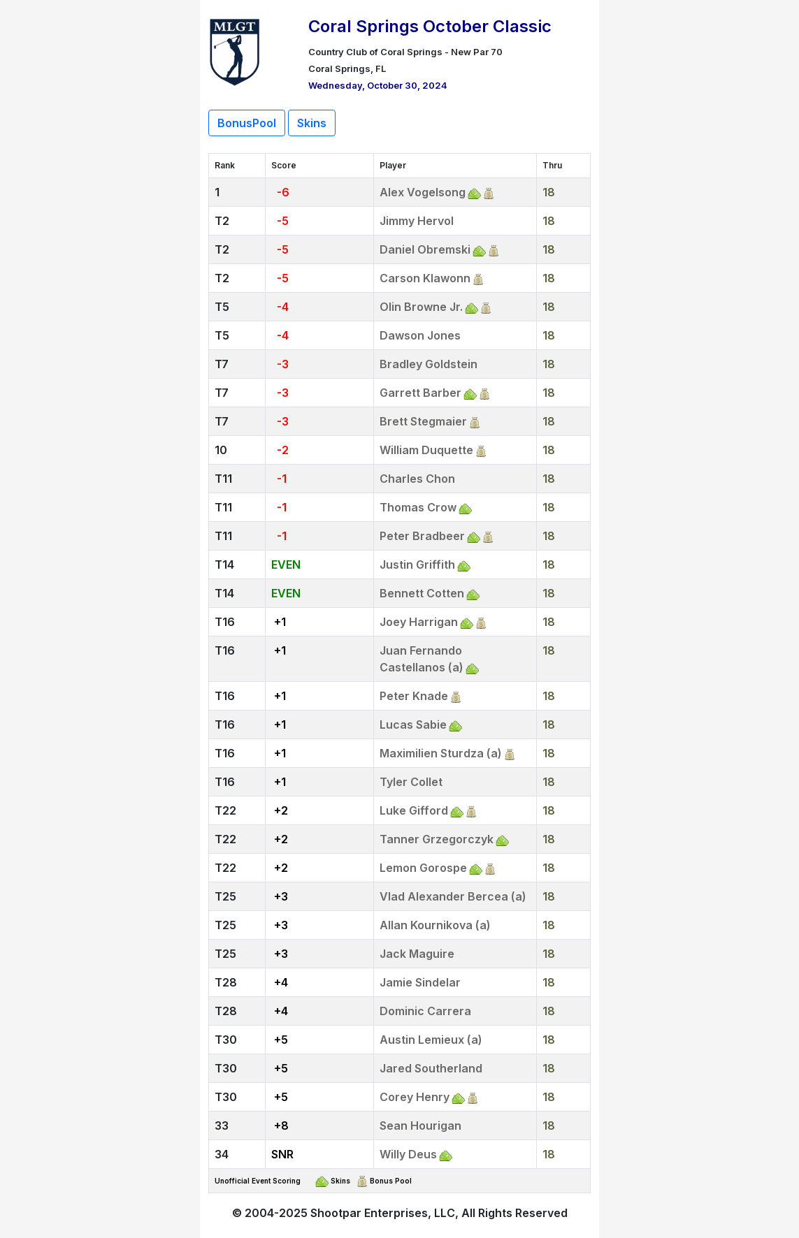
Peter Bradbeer (422, 536)
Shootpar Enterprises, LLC (382, 1213)
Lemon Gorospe (423, 868)
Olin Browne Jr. (421, 307)
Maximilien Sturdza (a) (441, 753)
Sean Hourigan (420, 1126)
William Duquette (426, 450)
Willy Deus (408, 1154)
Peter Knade (414, 696)
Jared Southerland (431, 1068)
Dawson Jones (420, 335)
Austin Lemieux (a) (431, 1040)
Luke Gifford (414, 810)
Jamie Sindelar (420, 982)
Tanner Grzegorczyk (437, 839)
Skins (311, 123)
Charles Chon (417, 479)
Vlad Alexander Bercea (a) (453, 896)
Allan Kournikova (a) (435, 925)
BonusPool (246, 123)
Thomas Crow (418, 507)
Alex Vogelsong (423, 192)
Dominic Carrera (425, 1011)
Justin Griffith (417, 564)
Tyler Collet (411, 782)
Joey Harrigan (419, 622)
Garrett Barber (420, 393)
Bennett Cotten (422, 593)
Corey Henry (414, 1097)
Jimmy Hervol (417, 221)
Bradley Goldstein (428, 364)
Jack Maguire (417, 954)
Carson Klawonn (425, 278)
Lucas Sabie (413, 724)
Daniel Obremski (425, 249)
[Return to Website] (235, 50)
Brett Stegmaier (423, 421)
